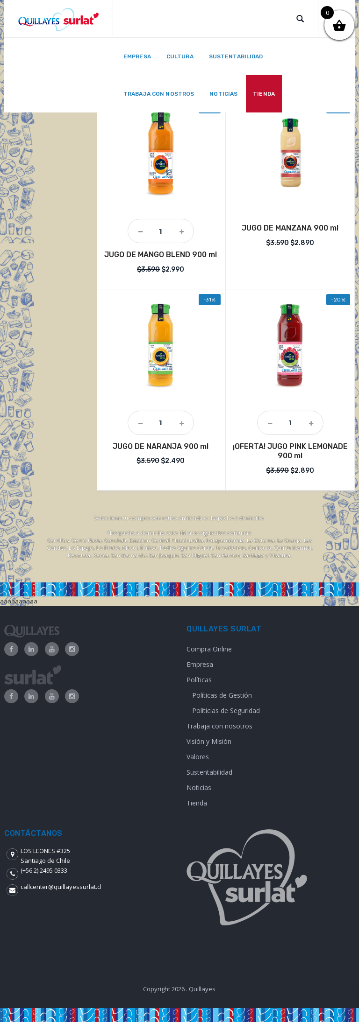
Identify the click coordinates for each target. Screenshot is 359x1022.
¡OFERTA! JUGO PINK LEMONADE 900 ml (290, 451)
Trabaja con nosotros (219, 725)
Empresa (200, 664)
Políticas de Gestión (222, 695)
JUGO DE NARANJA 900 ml (160, 446)
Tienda (197, 802)
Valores (198, 756)
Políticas (199, 679)
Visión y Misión (209, 741)
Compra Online (209, 648)
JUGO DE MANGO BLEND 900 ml (160, 254)
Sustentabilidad (209, 772)
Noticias (199, 787)
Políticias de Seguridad (226, 710)
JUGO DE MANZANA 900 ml (290, 228)
